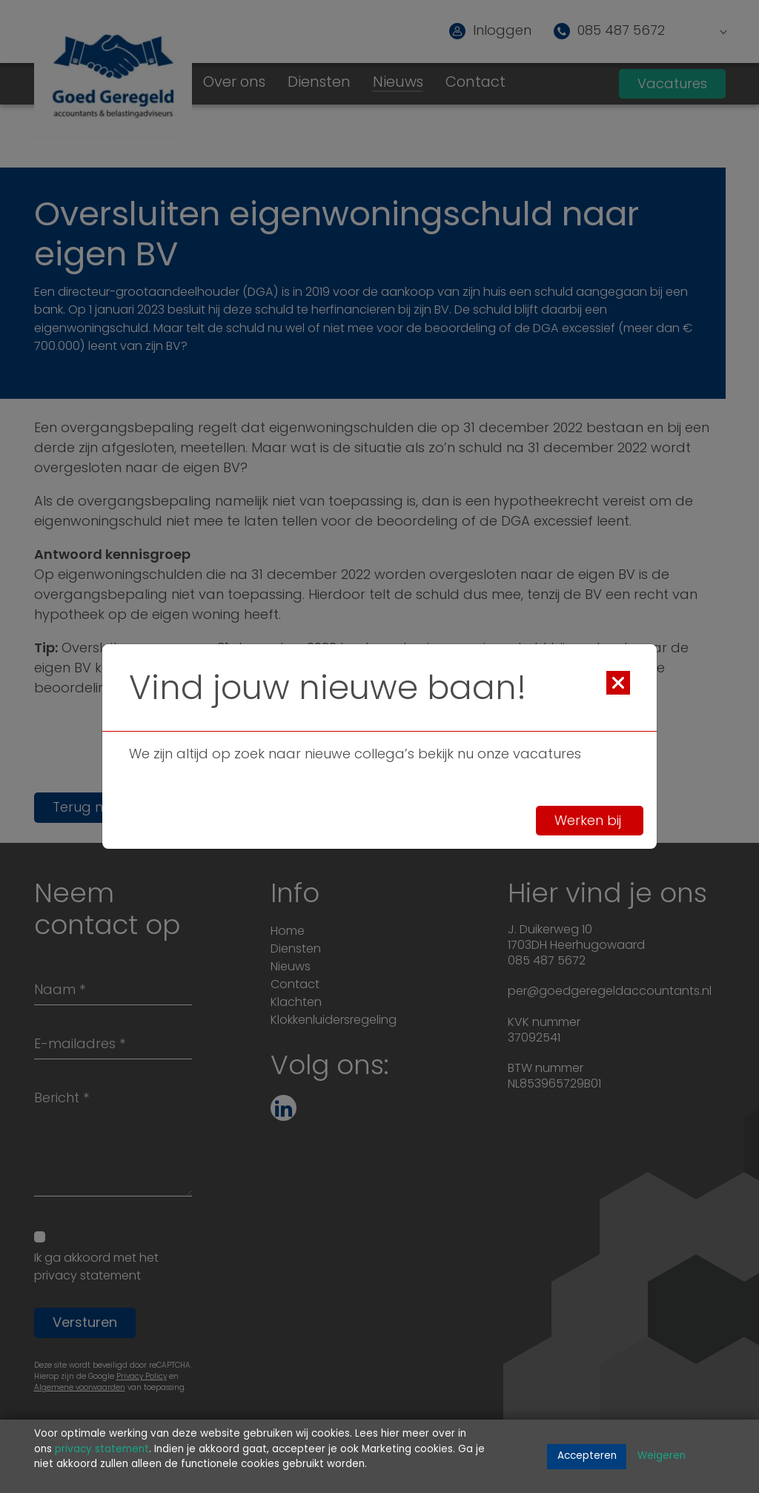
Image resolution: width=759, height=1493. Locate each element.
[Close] (618, 683)
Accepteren (587, 1456)
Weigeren (661, 1456)
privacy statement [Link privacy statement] (102, 1449)
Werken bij (589, 821)
